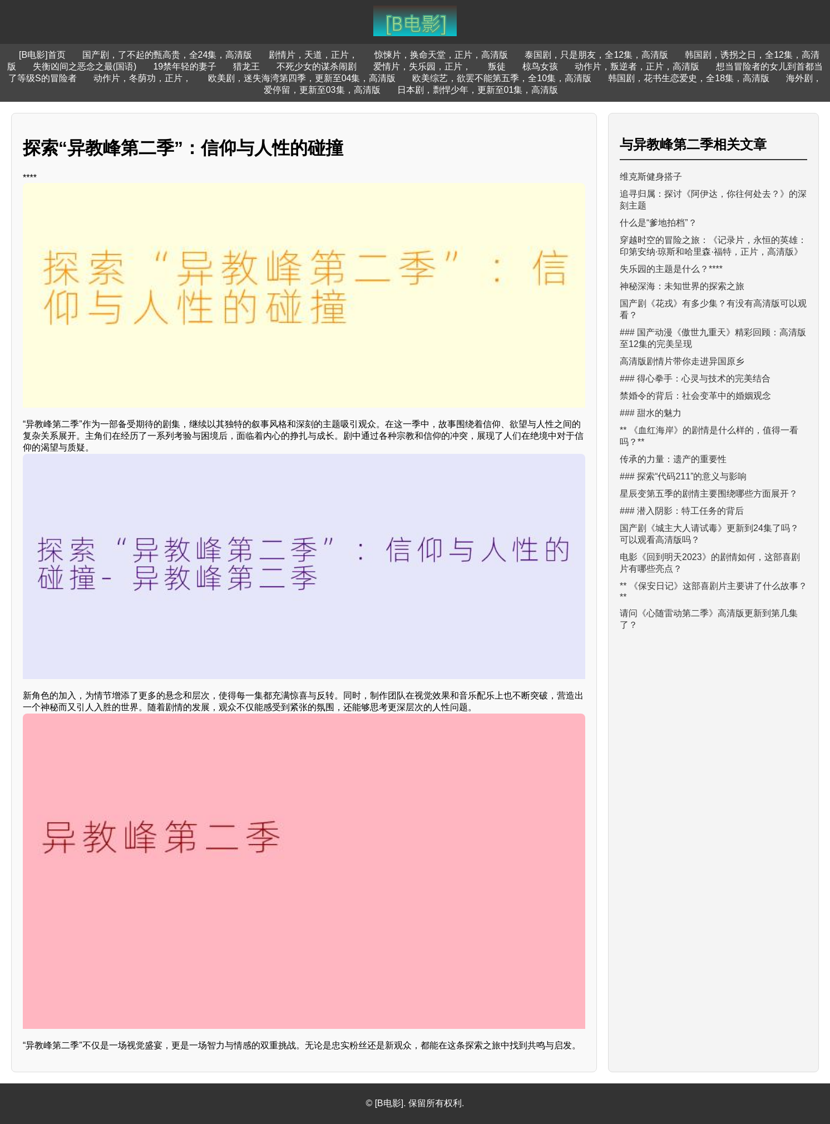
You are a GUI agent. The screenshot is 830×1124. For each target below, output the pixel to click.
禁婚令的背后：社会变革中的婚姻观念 (695, 395)
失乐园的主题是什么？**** (671, 269)
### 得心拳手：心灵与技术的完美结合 (695, 378)
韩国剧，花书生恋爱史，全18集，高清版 (688, 78)
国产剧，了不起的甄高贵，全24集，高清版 (167, 55)
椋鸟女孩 (540, 66)
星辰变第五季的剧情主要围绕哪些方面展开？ (709, 493)
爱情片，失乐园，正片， (422, 66)
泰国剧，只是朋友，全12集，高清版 (596, 55)
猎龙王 (246, 66)
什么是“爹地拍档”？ (658, 222)
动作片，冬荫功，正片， (142, 78)
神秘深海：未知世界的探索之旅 (682, 286)
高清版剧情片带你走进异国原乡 (682, 361)
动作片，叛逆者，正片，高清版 (637, 66)
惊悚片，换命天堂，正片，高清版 (441, 55)
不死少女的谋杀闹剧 (316, 66)
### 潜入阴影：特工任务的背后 (682, 511)
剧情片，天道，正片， (313, 55)
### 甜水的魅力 (650, 413)
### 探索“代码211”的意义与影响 (683, 476)
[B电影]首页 (42, 55)
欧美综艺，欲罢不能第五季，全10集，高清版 (501, 78)
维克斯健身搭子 (651, 176)
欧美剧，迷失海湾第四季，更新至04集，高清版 (302, 78)
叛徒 (497, 66)
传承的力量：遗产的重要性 (673, 459)
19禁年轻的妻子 (184, 66)
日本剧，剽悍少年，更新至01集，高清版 (478, 90)
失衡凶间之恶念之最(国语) (85, 66)
